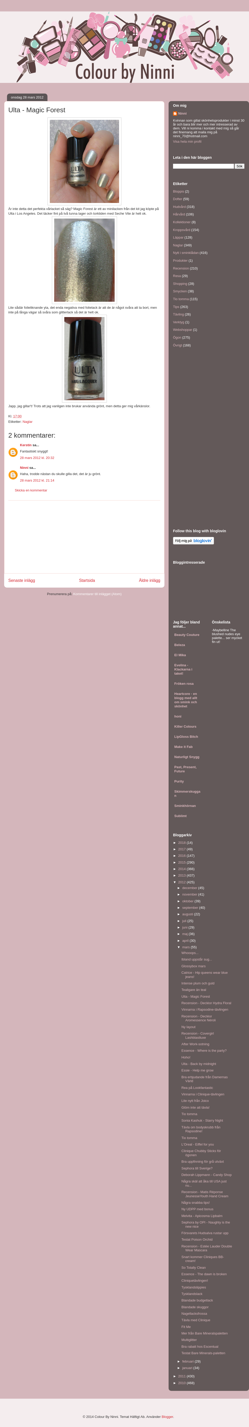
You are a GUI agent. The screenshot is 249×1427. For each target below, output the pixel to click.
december (190, 888)
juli (185, 921)
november (190, 894)
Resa (177, 276)
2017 (182, 849)
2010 (182, 1383)
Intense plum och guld (197, 983)
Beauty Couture (186, 635)
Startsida (87, 580)
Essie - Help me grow (197, 1070)
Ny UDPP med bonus (197, 1209)
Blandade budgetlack (197, 1300)
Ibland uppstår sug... (196, 959)
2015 (182, 862)
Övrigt (177, 345)
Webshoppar (182, 330)
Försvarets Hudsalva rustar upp (204, 1233)
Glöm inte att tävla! (195, 1107)
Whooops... (189, 953)
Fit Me (186, 1327)
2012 (182, 882)
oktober (188, 901)
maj (185, 934)
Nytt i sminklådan (186, 253)
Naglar (27, 422)
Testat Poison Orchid (196, 1239)
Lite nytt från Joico (195, 1101)
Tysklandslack (191, 1294)
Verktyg (178, 322)
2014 (182, 869)
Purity (179, 781)
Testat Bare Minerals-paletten (203, 1353)
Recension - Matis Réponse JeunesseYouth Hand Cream (204, 1194)
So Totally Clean (193, 1268)
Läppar (178, 237)
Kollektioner (182, 222)
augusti (188, 914)
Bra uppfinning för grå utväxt (202, 1161)
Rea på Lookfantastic (197, 1088)
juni (185, 927)
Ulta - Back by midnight (198, 1064)
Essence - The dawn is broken (204, 1274)
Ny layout (188, 1027)
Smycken (180, 291)
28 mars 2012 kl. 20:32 (37, 458)
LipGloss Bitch (186, 737)
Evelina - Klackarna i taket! (183, 669)
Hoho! (185, 1057)
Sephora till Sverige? (196, 1168)
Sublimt (180, 816)
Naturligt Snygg (186, 757)
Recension (181, 268)
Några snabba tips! (195, 1203)
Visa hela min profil (187, 141)
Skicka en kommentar (31, 490)
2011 (182, 1376)
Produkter (180, 260)
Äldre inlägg (149, 580)
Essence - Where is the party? (203, 1051)
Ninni (24, 468)
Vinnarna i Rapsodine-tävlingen (204, 1009)
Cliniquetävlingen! (194, 1281)
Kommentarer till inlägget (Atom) (97, 594)
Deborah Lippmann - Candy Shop (206, 1175)
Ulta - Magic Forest (195, 996)
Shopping (180, 284)
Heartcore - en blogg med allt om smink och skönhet (185, 700)
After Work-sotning (195, 1044)
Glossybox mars (193, 966)
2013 (182, 875)
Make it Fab (183, 747)
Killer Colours (185, 726)
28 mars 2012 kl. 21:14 (37, 480)
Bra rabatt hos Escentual (199, 1347)
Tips (176, 307)
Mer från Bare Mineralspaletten (204, 1333)
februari (188, 1361)
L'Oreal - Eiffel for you (197, 1144)
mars (186, 947)
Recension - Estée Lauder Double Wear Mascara (206, 1248)
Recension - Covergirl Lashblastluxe (197, 1035)
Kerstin (26, 445)
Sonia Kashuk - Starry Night (202, 1120)
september (190, 908)
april (186, 941)
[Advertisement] (84, 536)
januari (187, 1368)
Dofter (177, 199)
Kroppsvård (181, 230)
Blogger (167, 1417)
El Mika (180, 655)
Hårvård (179, 214)
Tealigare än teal (193, 990)
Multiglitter (189, 1340)
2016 (182, 856)
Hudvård (179, 207)
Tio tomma (181, 299)
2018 (182, 843)
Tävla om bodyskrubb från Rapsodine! (200, 1129)
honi (177, 716)
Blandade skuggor (195, 1307)
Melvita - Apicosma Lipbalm (201, 1216)
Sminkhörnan (185, 806)
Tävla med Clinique (195, 1320)
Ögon (177, 337)
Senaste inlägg (21, 580)
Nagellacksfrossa (194, 1314)
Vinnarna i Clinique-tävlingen (202, 1094)
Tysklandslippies (193, 1287)
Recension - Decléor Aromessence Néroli (198, 1018)
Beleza (179, 645)
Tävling (178, 314)
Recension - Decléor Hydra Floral (206, 1003)
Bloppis (178, 191)
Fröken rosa (183, 684)
